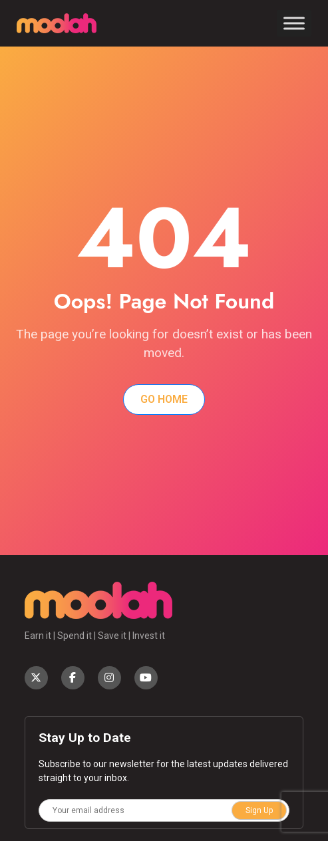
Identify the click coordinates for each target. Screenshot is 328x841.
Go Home (164, 399)
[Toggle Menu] (294, 23)
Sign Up (259, 810)
